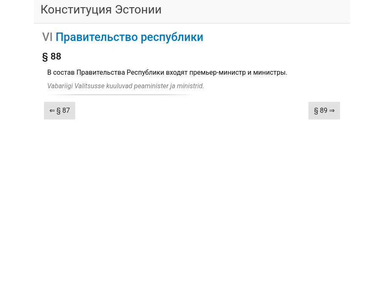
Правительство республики (129, 37)
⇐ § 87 (59, 110)
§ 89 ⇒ (324, 110)
